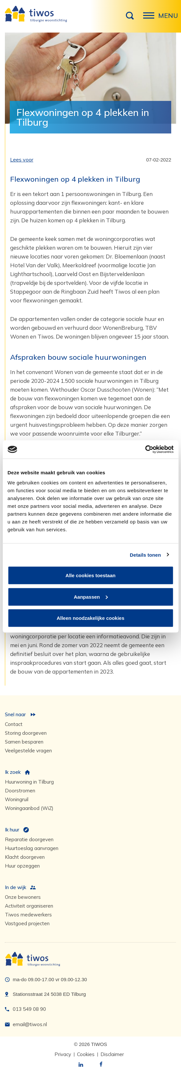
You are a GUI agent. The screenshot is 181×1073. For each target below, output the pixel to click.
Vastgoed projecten (27, 923)
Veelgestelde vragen (28, 750)
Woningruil (16, 799)
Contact (14, 724)
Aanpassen (91, 596)
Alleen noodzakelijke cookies (91, 618)
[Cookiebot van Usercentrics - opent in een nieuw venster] (144, 449)
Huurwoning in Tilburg (29, 782)
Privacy (62, 1054)
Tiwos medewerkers (28, 915)
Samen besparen (24, 742)
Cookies (86, 1054)
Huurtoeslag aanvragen (31, 848)
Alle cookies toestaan (90, 575)
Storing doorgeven (26, 733)
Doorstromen (20, 790)
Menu (150, 18)
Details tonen (145, 554)
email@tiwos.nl (30, 1024)
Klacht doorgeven (25, 857)
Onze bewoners (23, 897)
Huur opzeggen (22, 866)
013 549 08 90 (29, 1009)
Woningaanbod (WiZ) (29, 808)
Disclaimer (112, 1054)
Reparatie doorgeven (29, 839)
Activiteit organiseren (29, 906)
